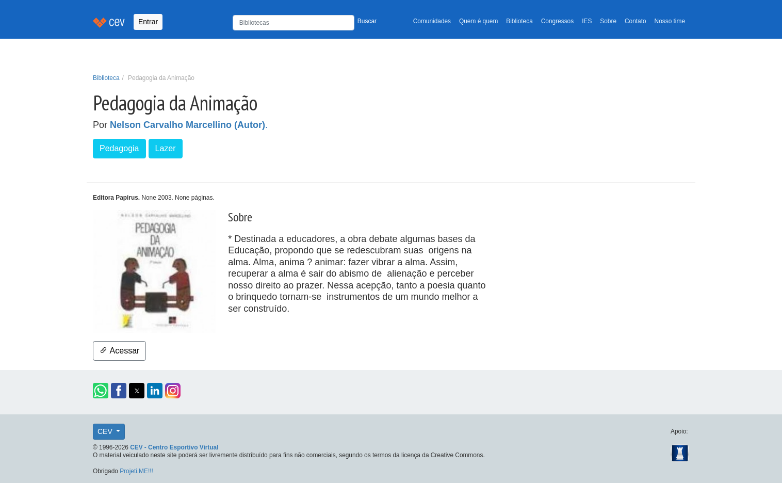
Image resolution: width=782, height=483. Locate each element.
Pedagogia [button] (119, 148)
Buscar (367, 21)
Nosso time (670, 21)
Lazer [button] (165, 148)
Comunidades (432, 21)
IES (587, 21)
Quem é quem (478, 21)
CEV (106, 431)
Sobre (608, 21)
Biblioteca (519, 21)
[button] (100, 390)
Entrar (148, 22)
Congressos (557, 21)
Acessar (119, 350)
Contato (635, 21)
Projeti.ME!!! (136, 471)
